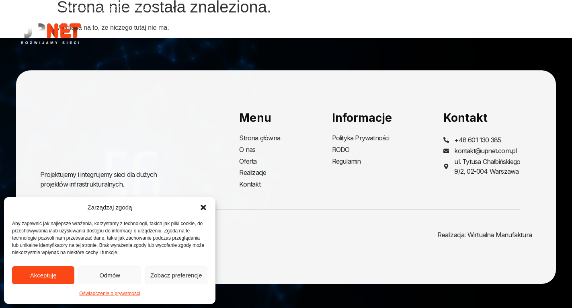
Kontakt (544, 33)
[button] (203, 207)
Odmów (109, 275)
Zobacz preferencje (176, 275)
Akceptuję (43, 275)
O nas (404, 33)
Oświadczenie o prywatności (109, 293)
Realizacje (495, 33)
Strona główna (356, 33)
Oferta (444, 33)
